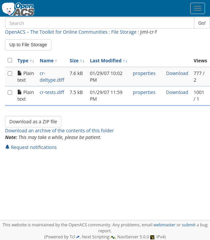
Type (22, 60)
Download (177, 73)
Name (47, 60)
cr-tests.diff (52, 92)
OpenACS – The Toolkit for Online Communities (56, 32)
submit (189, 225)
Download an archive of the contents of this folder (59, 130)
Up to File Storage (28, 44)
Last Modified (106, 60)
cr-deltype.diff (52, 76)
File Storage (124, 32)
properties (144, 73)
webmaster (165, 225)
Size (73, 60)
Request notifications (31, 147)
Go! (202, 23)
